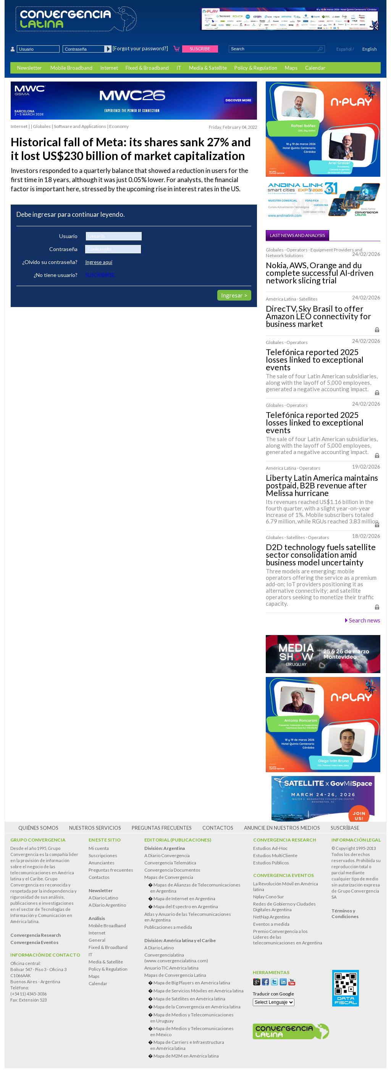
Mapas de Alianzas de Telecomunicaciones (197, 888)
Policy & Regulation (255, 68)
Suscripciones (103, 855)
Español (344, 48)
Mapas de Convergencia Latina (175, 975)
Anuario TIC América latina (171, 968)
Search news (364, 620)
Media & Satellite (208, 68)
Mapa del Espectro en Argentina (185, 906)
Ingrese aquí (98, 262)
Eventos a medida (271, 924)
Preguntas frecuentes (162, 828)
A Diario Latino (103, 898)
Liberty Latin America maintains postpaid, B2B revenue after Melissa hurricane (322, 485)
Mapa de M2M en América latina (186, 1056)
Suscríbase (345, 828)
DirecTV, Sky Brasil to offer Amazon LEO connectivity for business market (318, 316)
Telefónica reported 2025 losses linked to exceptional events (315, 359)
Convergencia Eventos (283, 875)
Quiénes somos (38, 828)
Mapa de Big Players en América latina (191, 983)
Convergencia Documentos (172, 870)
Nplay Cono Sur (268, 896)
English (369, 48)
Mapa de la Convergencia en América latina (197, 1007)
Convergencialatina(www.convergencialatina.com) (176, 957)
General (97, 940)
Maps (291, 68)
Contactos (217, 828)
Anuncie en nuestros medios (282, 828)
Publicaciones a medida (168, 927)
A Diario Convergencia (167, 855)
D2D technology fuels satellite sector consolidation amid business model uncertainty (321, 554)
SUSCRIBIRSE (100, 275)
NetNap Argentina (271, 917)
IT (178, 68)
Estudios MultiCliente (275, 855)
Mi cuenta (99, 848)
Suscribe (200, 48)
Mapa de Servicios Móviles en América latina (198, 991)
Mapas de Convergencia (168, 877)
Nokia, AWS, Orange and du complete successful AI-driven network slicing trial (319, 272)
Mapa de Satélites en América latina (189, 999)
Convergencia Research (284, 840)
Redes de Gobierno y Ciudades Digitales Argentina (284, 906)
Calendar (315, 68)
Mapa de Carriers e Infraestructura (197, 1045)
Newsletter (29, 68)
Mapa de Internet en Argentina (184, 898)
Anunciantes (102, 863)
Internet (109, 68)
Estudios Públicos (271, 863)
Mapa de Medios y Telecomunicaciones (197, 1018)
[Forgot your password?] (140, 48)
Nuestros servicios (95, 828)
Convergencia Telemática (170, 863)
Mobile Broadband (71, 68)
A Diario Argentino (107, 905)
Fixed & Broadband (147, 68)
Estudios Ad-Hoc (270, 848)
